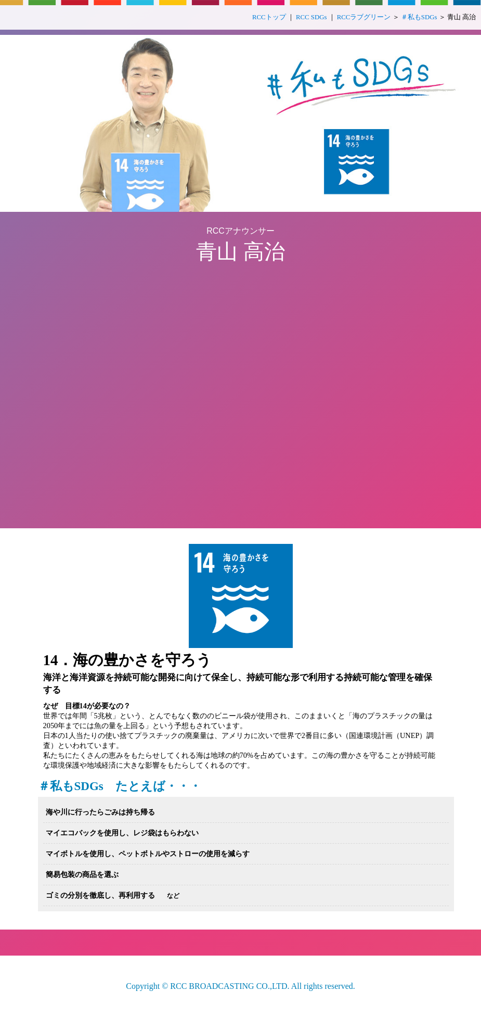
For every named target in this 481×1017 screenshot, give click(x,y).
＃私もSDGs (419, 17)
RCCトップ (269, 17)
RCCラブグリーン (364, 17)
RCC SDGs (311, 17)
